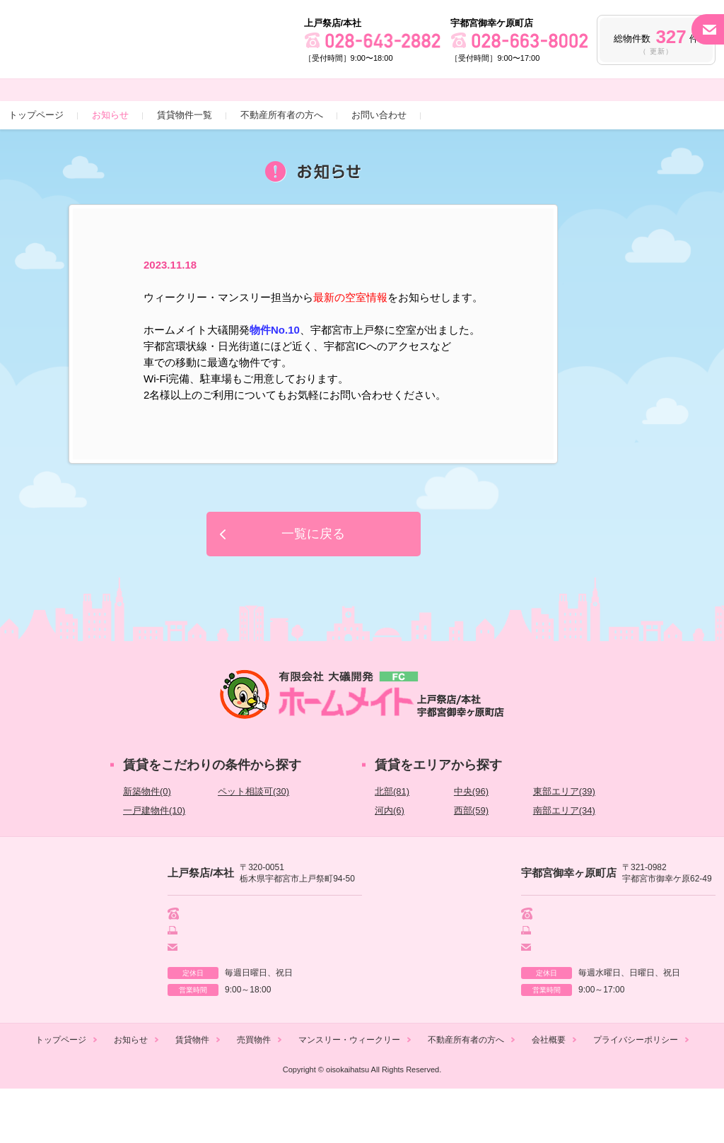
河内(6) (389, 862)
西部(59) (471, 862)
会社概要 (549, 1094)
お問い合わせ (379, 166)
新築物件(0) (147, 843)
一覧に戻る (313, 585)
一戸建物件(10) (154, 862)
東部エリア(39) (564, 843)
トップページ (36, 166)
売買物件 (254, 1094)
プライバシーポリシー (635, 1094)
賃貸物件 (192, 1094)
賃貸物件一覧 (184, 166)
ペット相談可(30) (253, 843)
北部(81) (392, 843)
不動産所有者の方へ (281, 166)
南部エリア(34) (564, 862)
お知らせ (110, 166)
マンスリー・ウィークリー (349, 1094)
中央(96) (471, 843)
